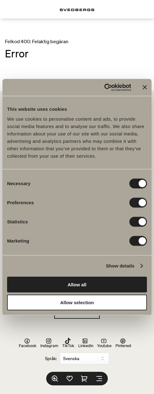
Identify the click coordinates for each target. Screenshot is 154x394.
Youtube (104, 343)
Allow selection (77, 302)
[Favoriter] (69, 378)
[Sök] (55, 378)
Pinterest (123, 343)
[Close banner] (145, 87)
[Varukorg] (84, 378)
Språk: (51, 358)
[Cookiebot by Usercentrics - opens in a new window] (104, 87)
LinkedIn (85, 343)
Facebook (27, 343)
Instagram (49, 343)
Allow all (77, 284)
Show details (120, 265)
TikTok (68, 343)
